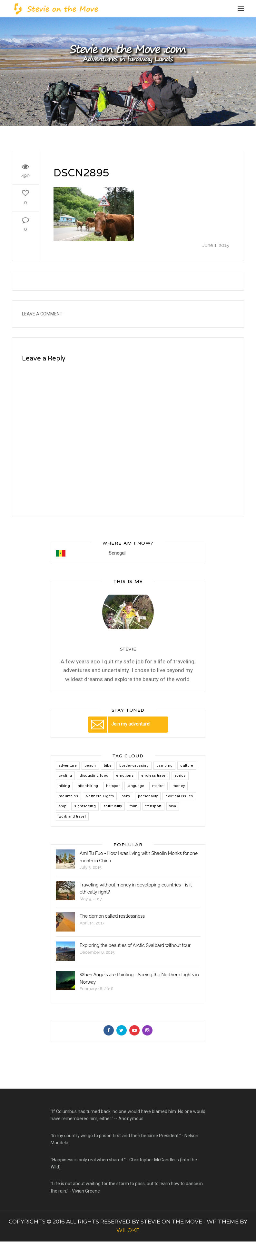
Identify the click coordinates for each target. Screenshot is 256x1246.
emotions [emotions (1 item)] (124, 775)
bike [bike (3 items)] (108, 766)
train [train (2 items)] (134, 806)
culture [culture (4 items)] (186, 766)
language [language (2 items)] (135, 786)
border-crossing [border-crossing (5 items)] (134, 766)
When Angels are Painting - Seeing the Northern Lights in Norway (139, 978)
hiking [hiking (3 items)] (64, 786)
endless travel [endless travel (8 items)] (154, 775)
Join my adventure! (119, 723)
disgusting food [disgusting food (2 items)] (94, 775)
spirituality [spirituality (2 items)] (112, 806)
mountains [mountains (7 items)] (68, 796)
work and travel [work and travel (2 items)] (72, 816)
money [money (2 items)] (178, 786)
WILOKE (127, 1230)
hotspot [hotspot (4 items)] (113, 786)
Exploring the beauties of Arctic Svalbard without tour (135, 945)
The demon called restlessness (112, 916)
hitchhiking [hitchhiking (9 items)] (88, 786)
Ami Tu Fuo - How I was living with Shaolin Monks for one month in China (139, 857)
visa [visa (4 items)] (172, 806)
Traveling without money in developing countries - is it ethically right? (136, 888)
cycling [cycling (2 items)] (65, 775)
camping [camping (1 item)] (164, 766)
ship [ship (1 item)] (62, 806)
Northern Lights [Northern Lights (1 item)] (100, 796)
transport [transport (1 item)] (153, 806)
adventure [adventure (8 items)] (68, 766)
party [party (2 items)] (126, 796)
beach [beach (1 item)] (90, 766)
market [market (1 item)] (158, 786)
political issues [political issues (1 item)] (179, 796)
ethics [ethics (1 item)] (180, 775)
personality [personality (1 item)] (148, 796)
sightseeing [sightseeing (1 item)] (85, 806)
